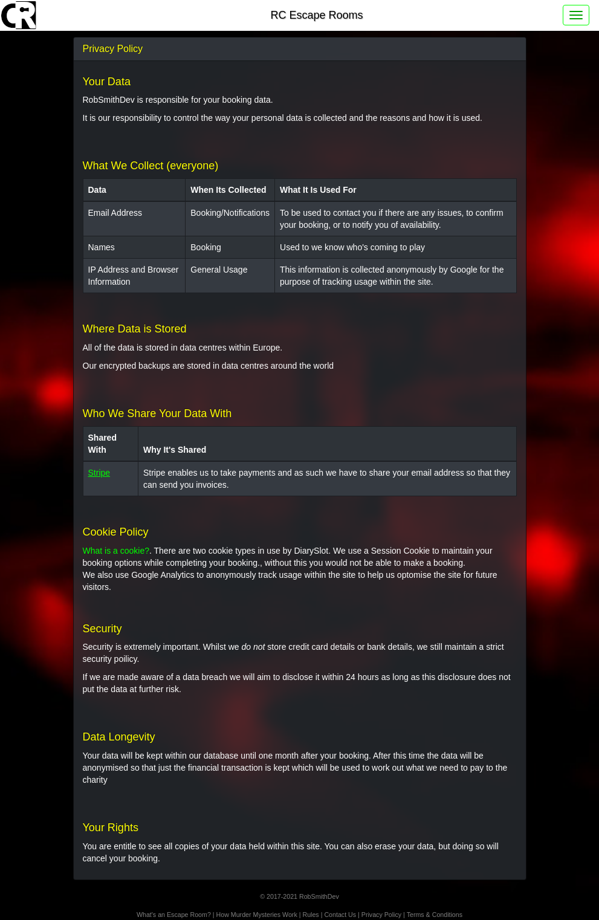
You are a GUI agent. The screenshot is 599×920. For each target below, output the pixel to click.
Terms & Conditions (434, 914)
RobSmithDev (319, 896)
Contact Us (340, 914)
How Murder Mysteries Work (256, 914)
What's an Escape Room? (174, 914)
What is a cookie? (116, 551)
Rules (310, 914)
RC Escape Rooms (316, 15)
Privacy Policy (381, 914)
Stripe (99, 473)
